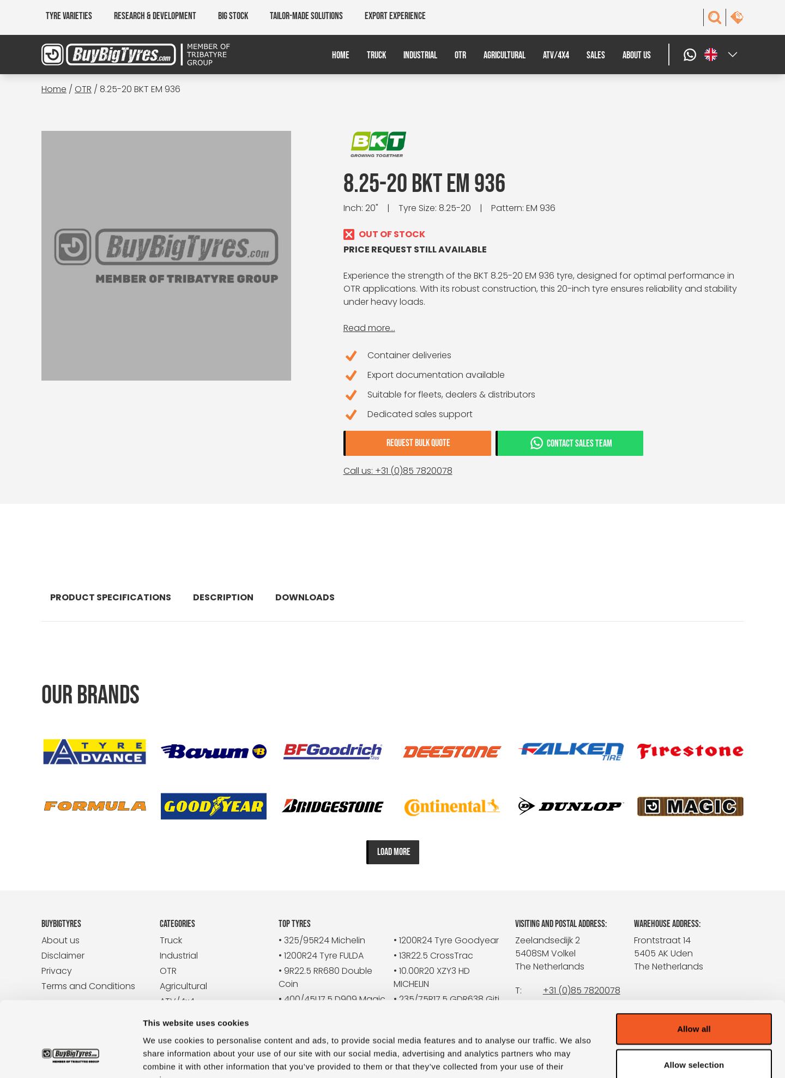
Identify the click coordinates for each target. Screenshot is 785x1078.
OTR (460, 55)
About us (637, 55)
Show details (572, 1056)
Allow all (694, 962)
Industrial (420, 55)
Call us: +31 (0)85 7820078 (397, 471)
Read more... (369, 328)
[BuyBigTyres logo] (129, 54)
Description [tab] (223, 597)
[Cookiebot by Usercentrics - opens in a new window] (70, 1057)
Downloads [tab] (305, 597)
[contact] (737, 17)
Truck (376, 55)
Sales (596, 55)
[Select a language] (722, 54)
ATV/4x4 (556, 55)
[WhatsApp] (691, 54)
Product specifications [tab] (110, 597)
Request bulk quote (418, 443)
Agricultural (505, 55)
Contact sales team (570, 442)
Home (340, 55)
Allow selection (694, 998)
